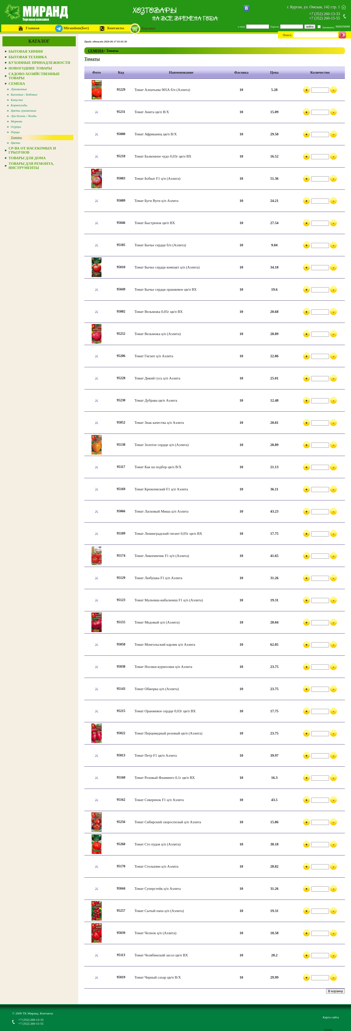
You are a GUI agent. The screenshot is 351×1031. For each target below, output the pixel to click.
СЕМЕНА (17, 84)
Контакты (115, 28)
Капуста (17, 100)
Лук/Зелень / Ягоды (24, 116)
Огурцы (16, 127)
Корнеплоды (19, 105)
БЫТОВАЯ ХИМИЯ (26, 51)
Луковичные (19, 89)
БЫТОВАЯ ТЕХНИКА (28, 57)
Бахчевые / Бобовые (24, 94)
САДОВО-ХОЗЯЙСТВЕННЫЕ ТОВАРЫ (34, 76)
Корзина (148, 28)
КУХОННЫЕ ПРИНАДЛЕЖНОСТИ (39, 63)
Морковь (16, 121)
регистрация (343, 25)
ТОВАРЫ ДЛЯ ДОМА (27, 158)
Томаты (16, 137)
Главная (32, 28)
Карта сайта (331, 1017)
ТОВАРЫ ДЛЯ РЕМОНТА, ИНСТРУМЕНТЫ (31, 166)
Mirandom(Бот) (76, 28)
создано (328, 1029)
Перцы (15, 132)
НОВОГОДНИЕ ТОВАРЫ (30, 68)
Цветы (15, 143)
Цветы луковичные (23, 110)
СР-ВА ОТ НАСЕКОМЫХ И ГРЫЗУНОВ (32, 150)
